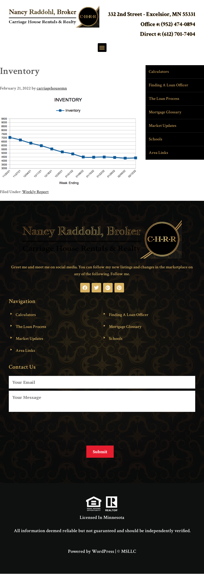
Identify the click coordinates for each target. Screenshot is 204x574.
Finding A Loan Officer (168, 85)
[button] (102, 47)
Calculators (159, 71)
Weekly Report (35, 192)
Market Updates (162, 125)
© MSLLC (126, 551)
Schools (155, 139)
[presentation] (49, 426)
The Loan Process (164, 98)
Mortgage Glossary (165, 112)
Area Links (158, 152)
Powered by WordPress (91, 551)
